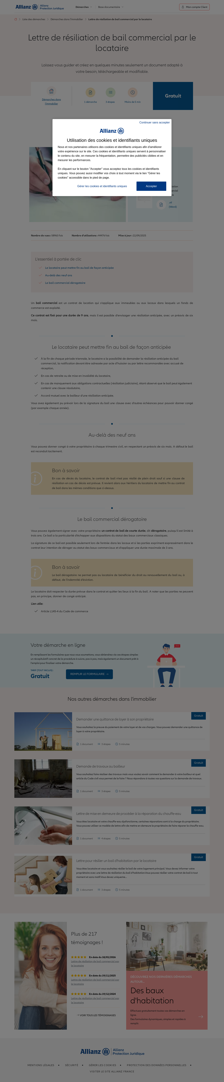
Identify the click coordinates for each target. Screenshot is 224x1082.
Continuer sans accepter (154, 122)
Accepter (151, 186)
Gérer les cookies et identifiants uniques (102, 186)
